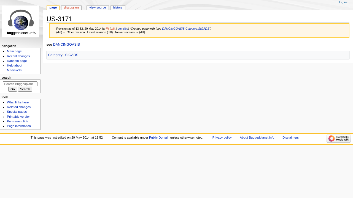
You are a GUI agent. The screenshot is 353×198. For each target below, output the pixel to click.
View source (97, 7)
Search (6, 77)
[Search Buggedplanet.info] (20, 83)
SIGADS (71, 55)
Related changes (19, 107)
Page (53, 7)
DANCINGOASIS (173, 28)
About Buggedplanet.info (257, 137)
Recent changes (18, 56)
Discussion (71, 7)
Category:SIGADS (197, 28)
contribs (123, 28)
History (118, 7)
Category (55, 55)
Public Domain (159, 137)
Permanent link (17, 121)
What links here (18, 102)
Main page (14, 51)
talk (113, 28)
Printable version (18, 116)
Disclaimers (290, 137)
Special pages (17, 111)
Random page (17, 60)
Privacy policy (222, 137)
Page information (19, 126)
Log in (343, 2)
